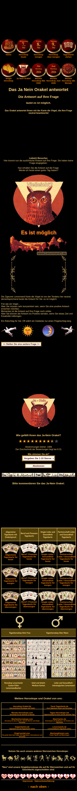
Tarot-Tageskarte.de (59, 707)
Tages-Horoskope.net (59, 713)
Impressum (28, 781)
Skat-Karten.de (59, 720)
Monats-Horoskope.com (22, 713)
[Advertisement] (38, 20)
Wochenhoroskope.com (22, 720)
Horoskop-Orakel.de (22, 707)
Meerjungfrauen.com (59, 734)
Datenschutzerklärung (44, 781)
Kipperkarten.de (22, 727)
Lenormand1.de (59, 727)
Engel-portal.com (22, 734)
